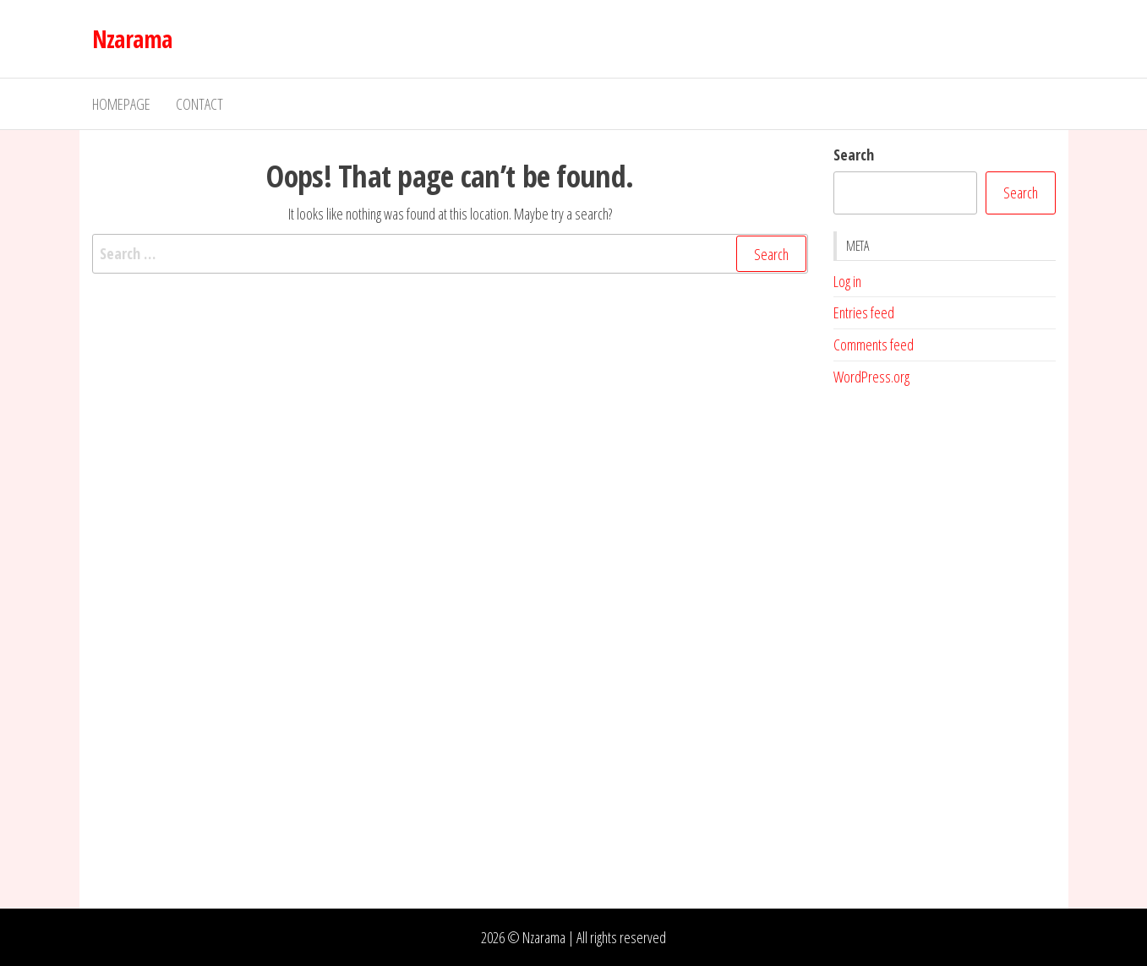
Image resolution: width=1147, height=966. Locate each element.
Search (853, 154)
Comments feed (873, 344)
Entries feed (863, 312)
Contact (199, 104)
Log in (847, 281)
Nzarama (132, 39)
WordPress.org (871, 376)
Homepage (121, 104)
